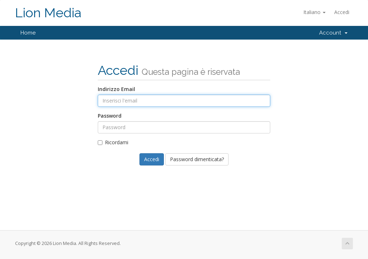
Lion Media (48, 13)
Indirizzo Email (116, 89)
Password (109, 115)
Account (333, 32)
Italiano (314, 12)
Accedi (341, 12)
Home (28, 32)
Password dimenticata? (197, 159)
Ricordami (113, 142)
